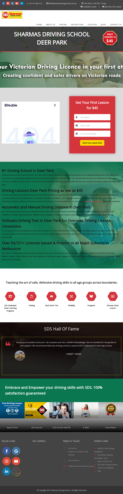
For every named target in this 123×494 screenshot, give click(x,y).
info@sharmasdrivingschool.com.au (61, 3)
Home (39, 24)
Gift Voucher (36, 427)
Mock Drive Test (51, 305)
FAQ (99, 471)
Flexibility (71, 305)
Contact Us (115, 24)
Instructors (77, 24)
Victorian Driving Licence (107, 464)
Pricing (63, 24)
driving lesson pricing (93, 201)
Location (92, 24)
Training (31, 305)
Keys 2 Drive (12, 427)
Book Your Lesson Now (92, 143)
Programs (91, 305)
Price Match (110, 427)
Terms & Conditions (105, 468)
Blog (103, 24)
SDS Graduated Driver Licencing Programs (10, 308)
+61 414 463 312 (35, 3)
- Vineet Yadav (73, 353)
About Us (50, 24)
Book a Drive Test (104, 461)
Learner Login (89, 7)
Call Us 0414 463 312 (61, 427)
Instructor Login (113, 7)
